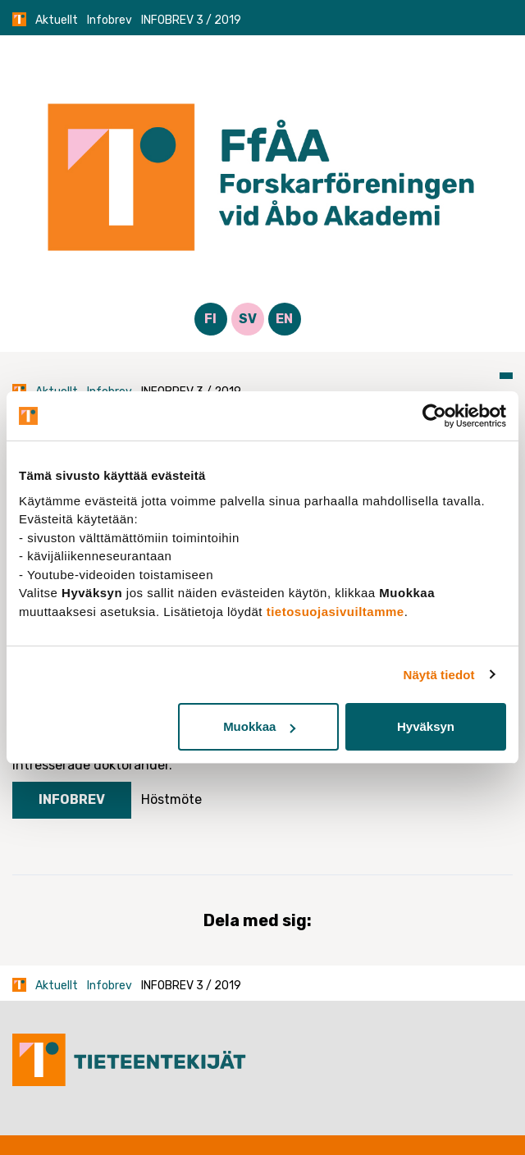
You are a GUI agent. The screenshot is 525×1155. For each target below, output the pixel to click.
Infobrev (109, 20)
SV (248, 318)
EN (284, 318)
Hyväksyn (425, 726)
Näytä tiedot (439, 675)
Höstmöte (171, 799)
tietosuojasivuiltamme (335, 612)
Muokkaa (259, 726)
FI (210, 318)
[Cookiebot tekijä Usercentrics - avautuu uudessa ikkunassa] (434, 416)
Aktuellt (56, 20)
